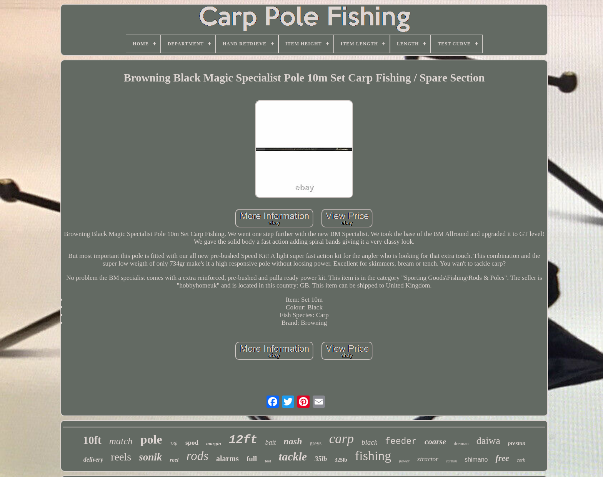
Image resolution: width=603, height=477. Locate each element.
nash (292, 441)
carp (341, 438)
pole (151, 439)
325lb (341, 460)
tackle (293, 456)
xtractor (427, 459)
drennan (461, 443)
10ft (92, 440)
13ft (174, 443)
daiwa (488, 440)
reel (174, 460)
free (502, 458)
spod (191, 442)
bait (270, 442)
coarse (435, 441)
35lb (321, 459)
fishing (373, 456)
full (252, 459)
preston (517, 443)
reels (121, 457)
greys (315, 443)
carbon (451, 461)
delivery (93, 459)
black (369, 442)
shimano (476, 459)
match (121, 441)
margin (213, 443)
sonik (150, 457)
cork (521, 460)
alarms (227, 458)
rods (197, 456)
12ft (243, 440)
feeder (401, 442)
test (268, 461)
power (404, 461)
